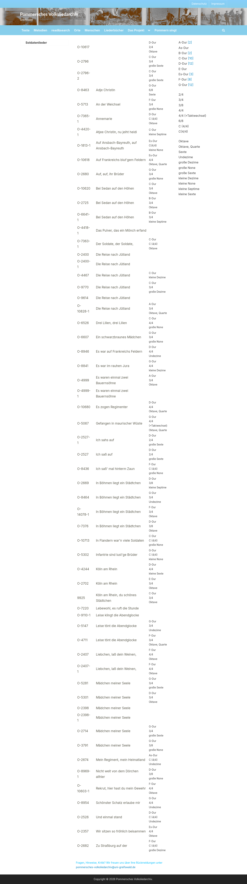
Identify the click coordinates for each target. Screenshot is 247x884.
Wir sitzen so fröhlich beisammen (121, 831)
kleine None (187, 183)
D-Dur (186, 63)
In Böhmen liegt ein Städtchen (118, 483)
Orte (77, 30)
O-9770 (83, 287)
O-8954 (83, 803)
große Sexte (187, 173)
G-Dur (186, 85)
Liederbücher (114, 30)
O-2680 (83, 174)
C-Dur (186, 58)
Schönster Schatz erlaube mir (118, 803)
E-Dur (183, 69)
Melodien (40, 30)
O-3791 (82, 745)
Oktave (184, 141)
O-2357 (83, 831)
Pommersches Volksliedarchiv (49, 14)
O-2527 (83, 454)
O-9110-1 (83, 615)
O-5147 (82, 626)
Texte (25, 30)
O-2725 (83, 203)
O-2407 (83, 654)
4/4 (181, 110)
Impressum (218, 3)
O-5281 (82, 683)
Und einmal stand (109, 817)
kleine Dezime (188, 178)
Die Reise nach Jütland (113, 254)
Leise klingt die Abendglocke (117, 615)
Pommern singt (166, 30)
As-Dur (184, 48)
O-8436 (83, 469)
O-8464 (83, 497)
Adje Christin (105, 90)
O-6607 (83, 337)
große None (187, 168)
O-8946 (83, 351)
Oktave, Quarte (189, 146)
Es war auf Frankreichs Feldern (119, 351)
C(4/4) (183, 131)
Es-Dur (186, 74)
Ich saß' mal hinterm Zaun (115, 469)
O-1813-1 (83, 145)
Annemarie (104, 119)
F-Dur (185, 79)
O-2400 (83, 254)
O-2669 (83, 483)
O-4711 (82, 640)
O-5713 (82, 104)
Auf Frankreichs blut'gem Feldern (121, 160)
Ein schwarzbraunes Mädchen (118, 337)
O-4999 (83, 380)
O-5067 (83, 423)
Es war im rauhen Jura (112, 366)
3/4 (181, 100)
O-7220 (83, 608)
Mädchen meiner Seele (113, 683)
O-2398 (83, 708)
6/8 (181, 121)
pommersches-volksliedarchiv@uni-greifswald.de (105, 867)
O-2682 (83, 846)
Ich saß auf (104, 454)
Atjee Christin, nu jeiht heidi (116, 132)
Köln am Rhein (106, 569)
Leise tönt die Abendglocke (116, 626)
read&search (60, 30)
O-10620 (83, 188)
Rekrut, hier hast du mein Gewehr (121, 788)
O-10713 (83, 540)
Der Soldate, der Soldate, (114, 244)
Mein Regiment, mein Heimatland (120, 760)
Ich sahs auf (105, 440)
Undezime (186, 157)
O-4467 (83, 275)
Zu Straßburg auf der (111, 846)
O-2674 (83, 760)
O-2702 (83, 583)
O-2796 (83, 61)
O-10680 (83, 407)
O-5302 (83, 555)
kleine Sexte (187, 194)
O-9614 (82, 298)
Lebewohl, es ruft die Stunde (117, 608)
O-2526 (83, 817)
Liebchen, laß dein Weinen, (116, 654)
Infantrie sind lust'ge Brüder (116, 555)
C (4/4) (184, 126)
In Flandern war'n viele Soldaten (120, 540)
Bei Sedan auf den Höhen (115, 188)
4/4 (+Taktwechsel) (192, 115)
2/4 (181, 94)
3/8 (181, 105)
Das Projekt (136, 30)
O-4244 (83, 569)
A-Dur (185, 42)
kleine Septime (189, 189)
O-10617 (83, 47)
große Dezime (188, 162)
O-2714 (82, 731)
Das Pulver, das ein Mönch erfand (121, 230)
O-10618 (83, 160)
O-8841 (82, 366)
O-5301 (82, 697)
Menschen (92, 30)
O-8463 (83, 90)
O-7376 (82, 526)
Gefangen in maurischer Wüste (119, 423)
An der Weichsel (108, 104)
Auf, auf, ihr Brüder (110, 174)
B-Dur (185, 53)
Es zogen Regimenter (112, 407)
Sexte (183, 152)
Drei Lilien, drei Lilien (111, 323)
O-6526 (83, 323)
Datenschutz (199, 3)
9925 (81, 598)
